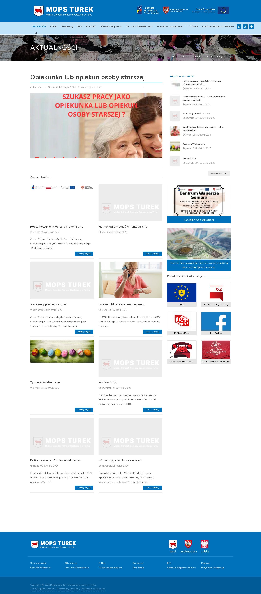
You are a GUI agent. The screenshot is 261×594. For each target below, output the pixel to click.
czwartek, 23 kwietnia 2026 (47, 306)
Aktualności (39, 26)
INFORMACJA (107, 379)
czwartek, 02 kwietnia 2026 (116, 384)
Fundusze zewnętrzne (169, 26)
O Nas (53, 26)
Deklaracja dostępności (93, 585)
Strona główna (38, 560)
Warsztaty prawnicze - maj (48, 301)
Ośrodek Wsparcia (111, 26)
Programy (67, 26)
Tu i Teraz (192, 26)
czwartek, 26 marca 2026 (115, 462)
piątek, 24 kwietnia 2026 (46, 229)
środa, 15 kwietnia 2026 (114, 306)
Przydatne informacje (212, 564)
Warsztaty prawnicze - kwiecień (120, 457)
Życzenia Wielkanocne (45, 379)
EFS (80, 26)
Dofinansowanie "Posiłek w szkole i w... (56, 457)
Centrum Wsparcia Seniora (218, 26)
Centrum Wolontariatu (139, 26)
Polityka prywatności (67, 585)
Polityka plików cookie (43, 585)
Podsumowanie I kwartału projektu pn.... (56, 223)
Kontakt (91, 26)
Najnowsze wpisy (182, 73)
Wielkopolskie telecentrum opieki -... (122, 301)
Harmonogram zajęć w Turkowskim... (123, 223)
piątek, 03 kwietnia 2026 (46, 384)
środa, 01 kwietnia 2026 (46, 462)
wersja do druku (92, 84)
